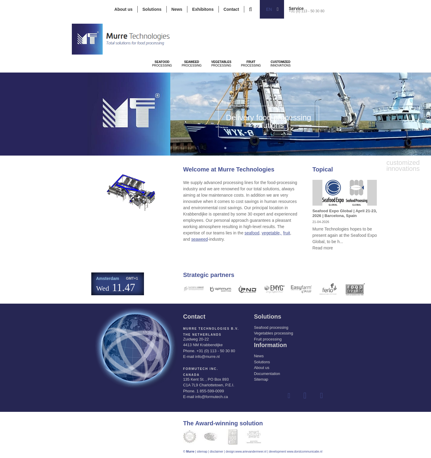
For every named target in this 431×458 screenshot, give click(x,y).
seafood (252, 232)
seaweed (199, 239)
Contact (231, 9)
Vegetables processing (273, 333)
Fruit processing (267, 339)
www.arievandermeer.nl (250, 451)
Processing (172, 81)
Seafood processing (271, 327)
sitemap (202, 451)
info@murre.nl (207, 356)
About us (123, 9)
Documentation (267, 373)
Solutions (152, 9)
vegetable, (272, 232)
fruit (286, 232)
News (177, 9)
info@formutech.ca (211, 396)
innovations (368, 81)
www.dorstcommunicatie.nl (304, 451)
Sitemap (261, 379)
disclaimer (216, 451)
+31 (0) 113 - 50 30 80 (306, 11)
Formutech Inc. (200, 368)
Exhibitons (203, 9)
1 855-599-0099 (210, 391)
